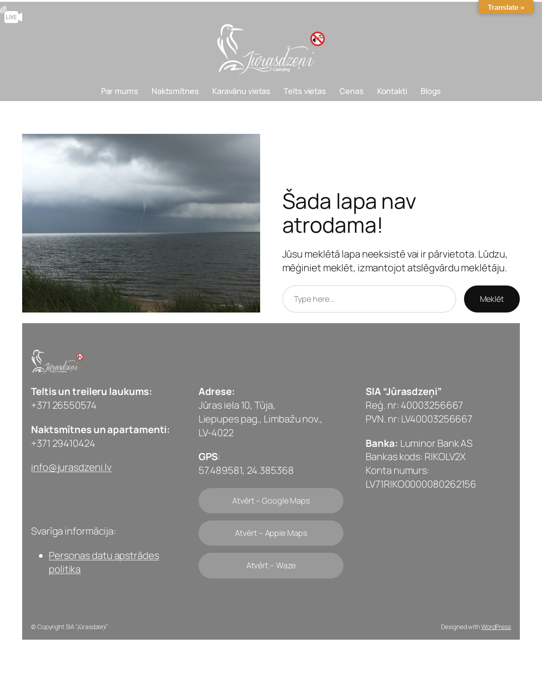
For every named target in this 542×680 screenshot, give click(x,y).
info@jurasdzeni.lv (71, 467)
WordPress (496, 626)
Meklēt (492, 298)
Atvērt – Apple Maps (271, 533)
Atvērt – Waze (271, 565)
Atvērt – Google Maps (271, 500)
